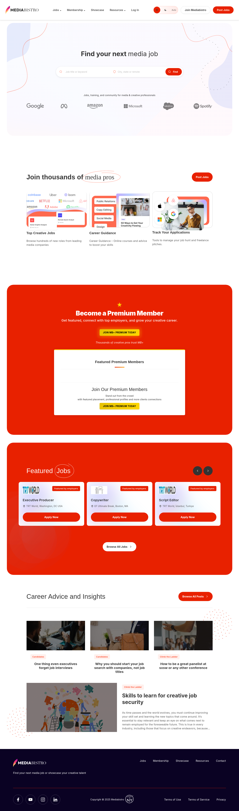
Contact (221, 760)
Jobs (56, 10)
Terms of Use (172, 799)
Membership (75, 10)
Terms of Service (199, 799)
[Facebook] (18, 799)
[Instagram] (43, 799)
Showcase (97, 10)
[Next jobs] (208, 470)
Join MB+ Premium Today (119, 332)
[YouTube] (30, 799)
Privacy (221, 799)
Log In (135, 10)
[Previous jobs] (197, 470)
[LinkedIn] (55, 799)
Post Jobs (223, 10)
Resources (116, 10)
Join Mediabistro (195, 10)
